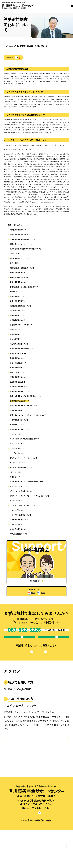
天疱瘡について (15, 292)
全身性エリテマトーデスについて (21, 325)
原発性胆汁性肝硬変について (19, 392)
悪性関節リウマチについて (19, 425)
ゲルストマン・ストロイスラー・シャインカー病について (29, 496)
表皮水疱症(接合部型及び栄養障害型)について (25, 249)
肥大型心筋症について (17, 254)
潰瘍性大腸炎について (17, 297)
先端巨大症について (16, 330)
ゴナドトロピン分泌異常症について (22, 491)
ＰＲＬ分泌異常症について (19, 529)
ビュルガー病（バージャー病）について (23, 458)
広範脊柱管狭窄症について (19, 377)
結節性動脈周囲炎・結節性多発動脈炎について (25, 396)
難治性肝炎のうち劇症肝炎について (22, 268)
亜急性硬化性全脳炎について (19, 430)
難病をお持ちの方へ (15, 225)
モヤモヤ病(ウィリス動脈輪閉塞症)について (24, 439)
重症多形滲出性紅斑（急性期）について (23, 349)
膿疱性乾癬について (16, 263)
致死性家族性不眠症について (19, 301)
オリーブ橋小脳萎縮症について (20, 515)
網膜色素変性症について (18, 230)
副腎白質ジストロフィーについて (21, 244)
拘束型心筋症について (17, 373)
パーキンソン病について (18, 472)
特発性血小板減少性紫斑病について (22, 278)
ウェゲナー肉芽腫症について (19, 520)
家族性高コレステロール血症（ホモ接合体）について (28, 415)
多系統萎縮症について (17, 320)
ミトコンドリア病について (19, 444)
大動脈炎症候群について (18, 311)
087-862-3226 (28, 825)
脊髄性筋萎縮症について (18, 335)
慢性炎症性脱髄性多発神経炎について (22, 240)
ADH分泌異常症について (18, 534)
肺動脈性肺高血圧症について (19, 259)
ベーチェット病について (18, 449)
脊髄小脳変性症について (18, 339)
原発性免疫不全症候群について (20, 387)
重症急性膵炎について (17, 358)
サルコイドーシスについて (19, 487)
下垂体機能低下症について (19, 420)
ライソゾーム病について (18, 434)
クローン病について (16, 501)
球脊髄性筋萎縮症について (19, 411)
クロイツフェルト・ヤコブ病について (22, 506)
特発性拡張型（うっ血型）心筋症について (24, 287)
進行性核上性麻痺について (19, 344)
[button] (28, 58)
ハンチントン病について (18, 463)
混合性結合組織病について (19, 368)
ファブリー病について (17, 453)
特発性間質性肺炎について (19, 282)
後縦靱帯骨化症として (17, 382)
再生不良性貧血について (18, 363)
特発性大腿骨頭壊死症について (20, 273)
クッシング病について (17, 510)
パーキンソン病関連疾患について (21, 468)
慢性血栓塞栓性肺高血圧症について (22, 235)
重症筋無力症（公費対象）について (22, 354)
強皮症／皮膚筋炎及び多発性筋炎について (24, 406)
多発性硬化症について (17, 316)
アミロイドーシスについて (19, 525)
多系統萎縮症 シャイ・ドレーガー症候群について (26, 482)
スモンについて (15, 477)
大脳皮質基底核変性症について (20, 306)
